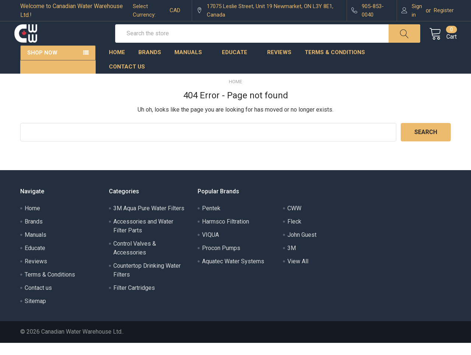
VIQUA (210, 246)
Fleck (294, 233)
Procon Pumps (221, 260)
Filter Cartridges (134, 299)
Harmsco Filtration (225, 233)
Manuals (191, 64)
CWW (294, 220)
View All (297, 273)
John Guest (301, 246)
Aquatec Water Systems (233, 273)
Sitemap (35, 313)
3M (291, 260)
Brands (149, 64)
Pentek (211, 220)
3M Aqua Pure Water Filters (148, 220)
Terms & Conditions (338, 64)
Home (117, 64)
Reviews (279, 64)
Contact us (127, 78)
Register (444, 10)
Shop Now (42, 64)
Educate (238, 64)
